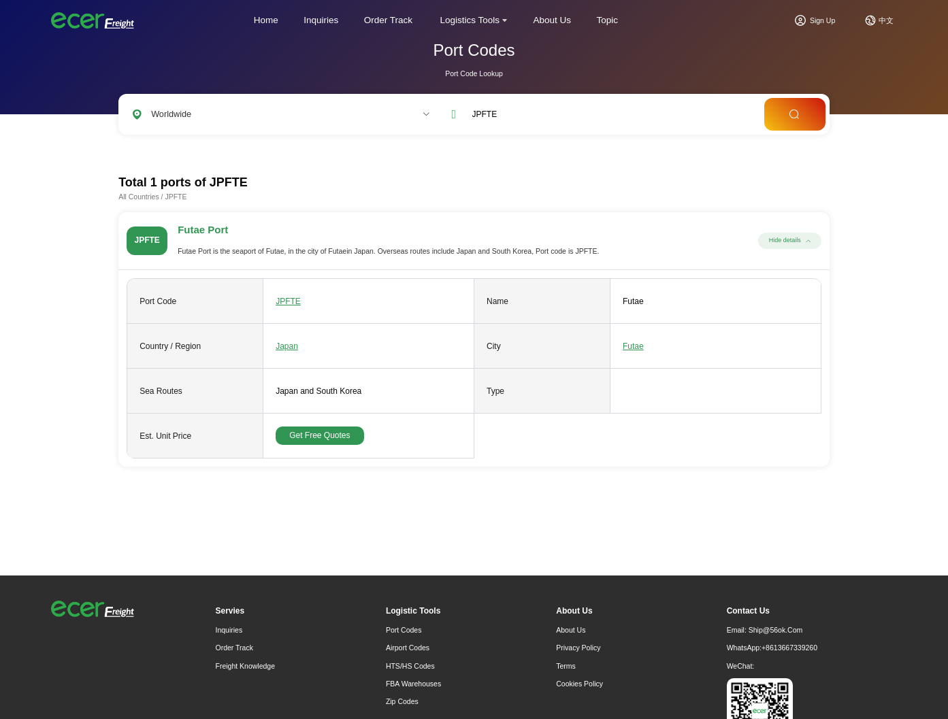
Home (266, 20)
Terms (566, 666)
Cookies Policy (579, 684)
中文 (886, 20)
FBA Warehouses (413, 684)
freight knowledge (246, 666)
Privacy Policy (578, 647)
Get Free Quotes (319, 435)
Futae (633, 346)
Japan (287, 346)
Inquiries (321, 20)
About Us (553, 20)
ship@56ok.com (776, 630)
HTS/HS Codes (410, 666)
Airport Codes (407, 647)
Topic (608, 20)
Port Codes (404, 630)
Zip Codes (402, 701)
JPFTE (288, 301)
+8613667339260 (789, 647)
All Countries (138, 197)
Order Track (388, 20)
